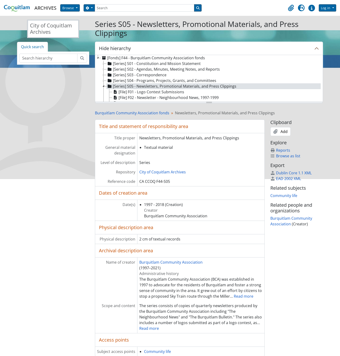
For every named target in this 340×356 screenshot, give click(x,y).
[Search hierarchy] (48, 58)
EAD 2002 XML (285, 178)
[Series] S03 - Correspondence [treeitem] (136, 75)
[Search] (144, 8)
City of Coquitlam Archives (162, 172)
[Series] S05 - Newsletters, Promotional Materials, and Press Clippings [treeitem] (171, 86)
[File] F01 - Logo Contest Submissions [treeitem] (148, 92)
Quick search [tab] (32, 46)
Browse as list (285, 156)
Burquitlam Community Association (171, 262)
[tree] (209, 78)
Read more (243, 296)
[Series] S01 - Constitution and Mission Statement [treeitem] (154, 63)
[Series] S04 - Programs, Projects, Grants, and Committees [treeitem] (161, 80)
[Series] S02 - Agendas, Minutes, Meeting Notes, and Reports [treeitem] (163, 69)
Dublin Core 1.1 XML (291, 173)
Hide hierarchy (115, 48)
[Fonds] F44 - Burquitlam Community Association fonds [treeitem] (153, 58)
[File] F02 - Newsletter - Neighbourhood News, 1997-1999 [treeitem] (165, 97)
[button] (291, 8)
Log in (326, 8)
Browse (68, 8)
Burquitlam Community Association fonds (132, 113)
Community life (157, 351)
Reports (280, 150)
